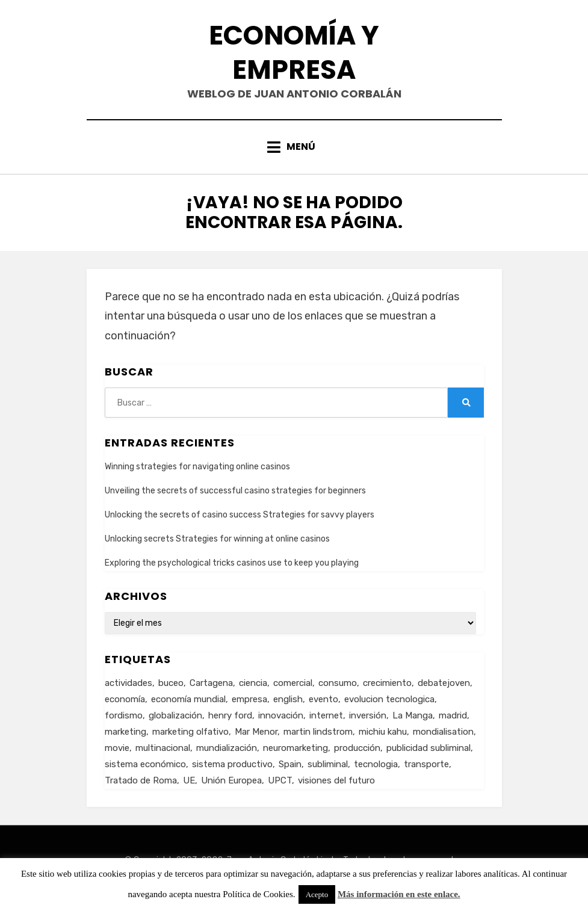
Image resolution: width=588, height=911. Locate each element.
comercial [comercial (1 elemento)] (292, 683)
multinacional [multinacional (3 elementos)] (162, 748)
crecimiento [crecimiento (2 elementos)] (387, 683)
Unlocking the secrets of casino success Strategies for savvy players (239, 515)
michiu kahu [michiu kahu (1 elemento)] (383, 731)
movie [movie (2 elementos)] (117, 748)
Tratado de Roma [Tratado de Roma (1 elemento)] (141, 780)
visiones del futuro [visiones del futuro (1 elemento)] (336, 780)
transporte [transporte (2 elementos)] (426, 764)
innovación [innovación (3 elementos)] (280, 715)
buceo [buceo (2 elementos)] (171, 683)
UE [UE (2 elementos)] (189, 780)
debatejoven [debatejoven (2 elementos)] (444, 683)
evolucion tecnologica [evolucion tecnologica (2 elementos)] (389, 699)
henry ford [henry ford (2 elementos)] (230, 715)
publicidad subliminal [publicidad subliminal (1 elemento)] (428, 748)
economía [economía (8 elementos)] (125, 699)
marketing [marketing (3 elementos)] (125, 731)
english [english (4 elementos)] (288, 699)
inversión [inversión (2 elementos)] (367, 715)
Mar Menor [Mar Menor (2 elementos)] (256, 731)
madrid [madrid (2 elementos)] (453, 715)
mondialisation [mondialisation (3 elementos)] (443, 731)
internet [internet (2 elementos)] (326, 715)
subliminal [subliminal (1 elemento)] (328, 764)
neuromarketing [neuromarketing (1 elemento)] (295, 748)
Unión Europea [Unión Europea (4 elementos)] (231, 780)
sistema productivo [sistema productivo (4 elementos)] (232, 764)
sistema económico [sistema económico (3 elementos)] (145, 764)
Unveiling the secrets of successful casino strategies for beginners (235, 491)
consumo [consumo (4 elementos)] (337, 683)
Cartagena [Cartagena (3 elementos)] (211, 683)
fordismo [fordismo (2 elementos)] (124, 715)
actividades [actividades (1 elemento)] (128, 683)
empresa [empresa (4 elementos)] (249, 699)
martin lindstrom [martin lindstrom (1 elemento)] (318, 731)
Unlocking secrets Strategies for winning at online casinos (217, 539)
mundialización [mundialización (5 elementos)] (226, 748)
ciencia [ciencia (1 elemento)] (253, 683)
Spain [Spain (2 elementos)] (290, 764)
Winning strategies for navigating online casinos (197, 467)
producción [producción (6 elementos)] (357, 748)
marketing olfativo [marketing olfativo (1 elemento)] (190, 731)
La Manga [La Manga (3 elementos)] (412, 715)
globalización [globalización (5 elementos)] (175, 715)
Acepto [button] (317, 894)
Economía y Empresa (294, 52)
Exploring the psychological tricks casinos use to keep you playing (232, 563)
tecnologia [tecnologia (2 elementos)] (376, 764)
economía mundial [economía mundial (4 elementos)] (188, 699)
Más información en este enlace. (399, 894)
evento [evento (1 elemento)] (323, 699)
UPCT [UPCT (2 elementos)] (280, 780)
